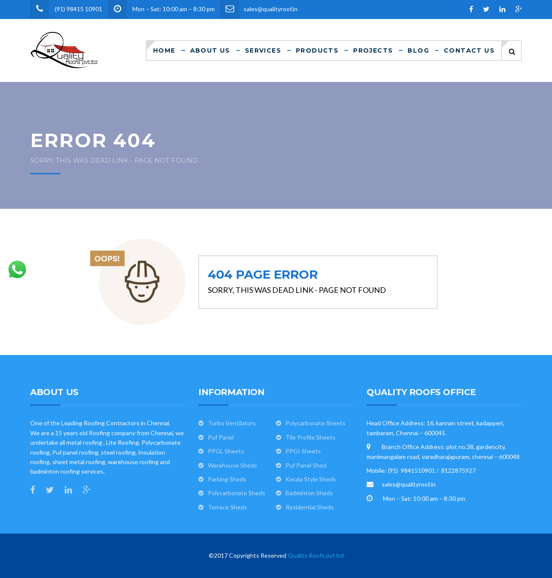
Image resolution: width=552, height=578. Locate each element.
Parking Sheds (227, 479)
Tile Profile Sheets (310, 437)
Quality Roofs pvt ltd (316, 555)
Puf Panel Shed (305, 465)
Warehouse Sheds (232, 465)
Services (263, 50)
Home (164, 50)
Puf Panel (221, 437)
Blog (418, 50)
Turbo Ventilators (232, 423)
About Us (210, 50)
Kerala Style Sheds (310, 479)
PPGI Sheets (303, 451)
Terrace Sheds (227, 507)
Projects (373, 50)
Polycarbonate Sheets (315, 423)
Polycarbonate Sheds (236, 492)
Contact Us (469, 50)
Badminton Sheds (309, 492)
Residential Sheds (309, 507)
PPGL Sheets (226, 451)
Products (317, 50)
